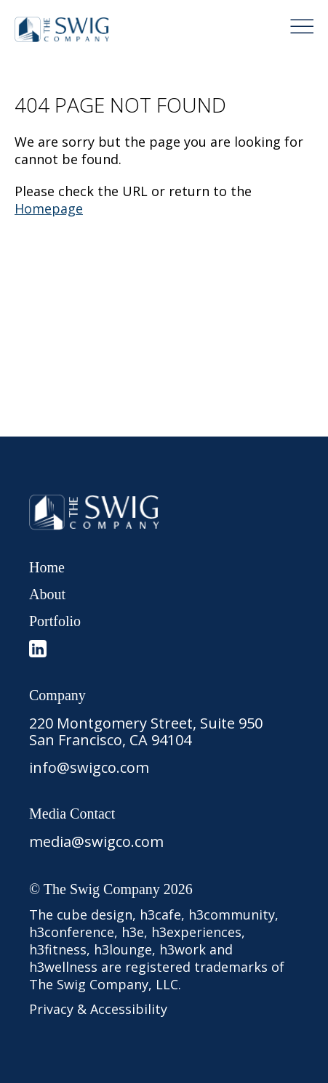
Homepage (49, 208)
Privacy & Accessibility (98, 1009)
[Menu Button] (301, 26)
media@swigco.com (96, 841)
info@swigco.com (89, 767)
